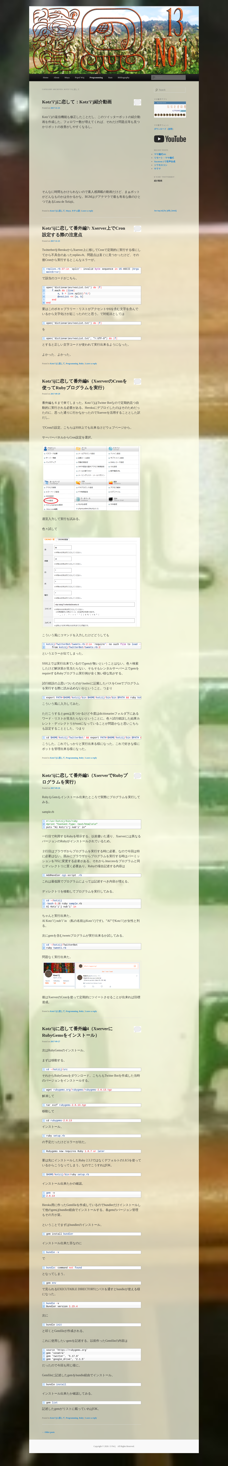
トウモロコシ (160, 165)
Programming (96, 77)
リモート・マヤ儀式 (164, 157)
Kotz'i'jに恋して (57, 211)
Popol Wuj (79, 77)
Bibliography (123, 77)
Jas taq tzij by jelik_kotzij (165, 210)
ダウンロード (160, 129)
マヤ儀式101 (160, 154)
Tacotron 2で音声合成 (164, 161)
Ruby (81, 363)
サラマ (157, 168)
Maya (67, 77)
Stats (110, 77)
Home (45, 77)
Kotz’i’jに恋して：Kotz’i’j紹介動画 (77, 101)
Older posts (48, 1432)
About (56, 77)
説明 (170, 129)
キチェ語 (76, 211)
